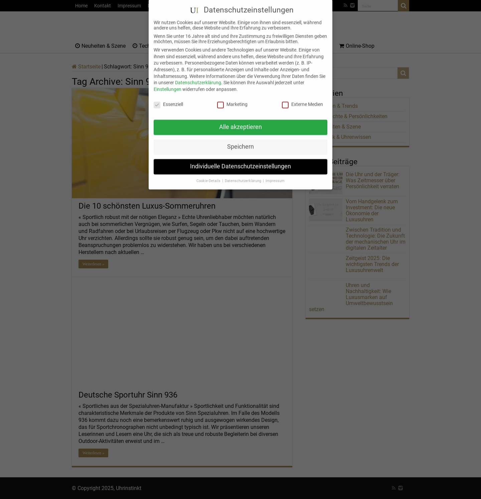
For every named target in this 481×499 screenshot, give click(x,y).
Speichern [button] (240, 141)
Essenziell (168, 98)
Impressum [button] (275, 175)
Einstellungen (167, 83)
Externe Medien (302, 98)
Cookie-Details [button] (208, 175)
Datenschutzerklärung (198, 76)
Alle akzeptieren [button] (240, 121)
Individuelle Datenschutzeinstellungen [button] (240, 160)
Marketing (232, 98)
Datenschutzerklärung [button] (243, 175)
